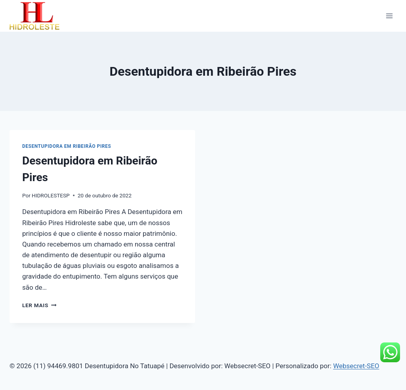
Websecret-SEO (356, 366)
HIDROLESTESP (51, 195)
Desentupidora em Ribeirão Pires (66, 146)
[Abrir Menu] (389, 16)
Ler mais (39, 305)
